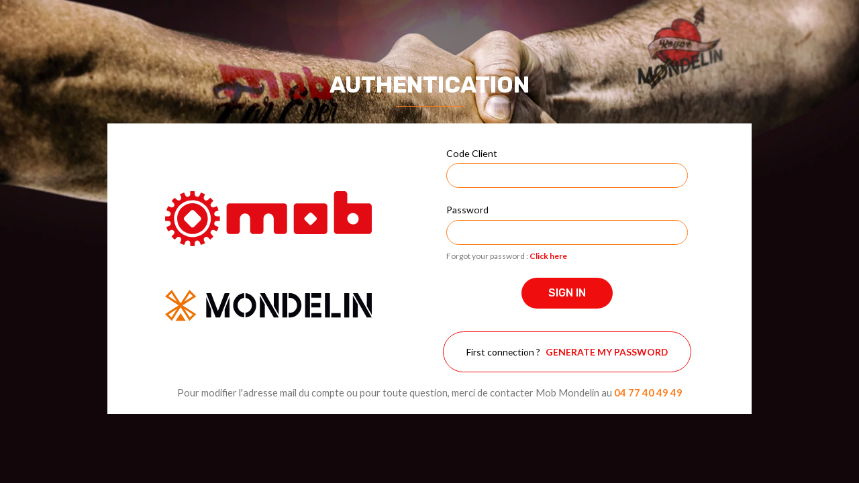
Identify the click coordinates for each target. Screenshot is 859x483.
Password (467, 209)
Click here (548, 256)
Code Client (471, 153)
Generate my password (607, 352)
